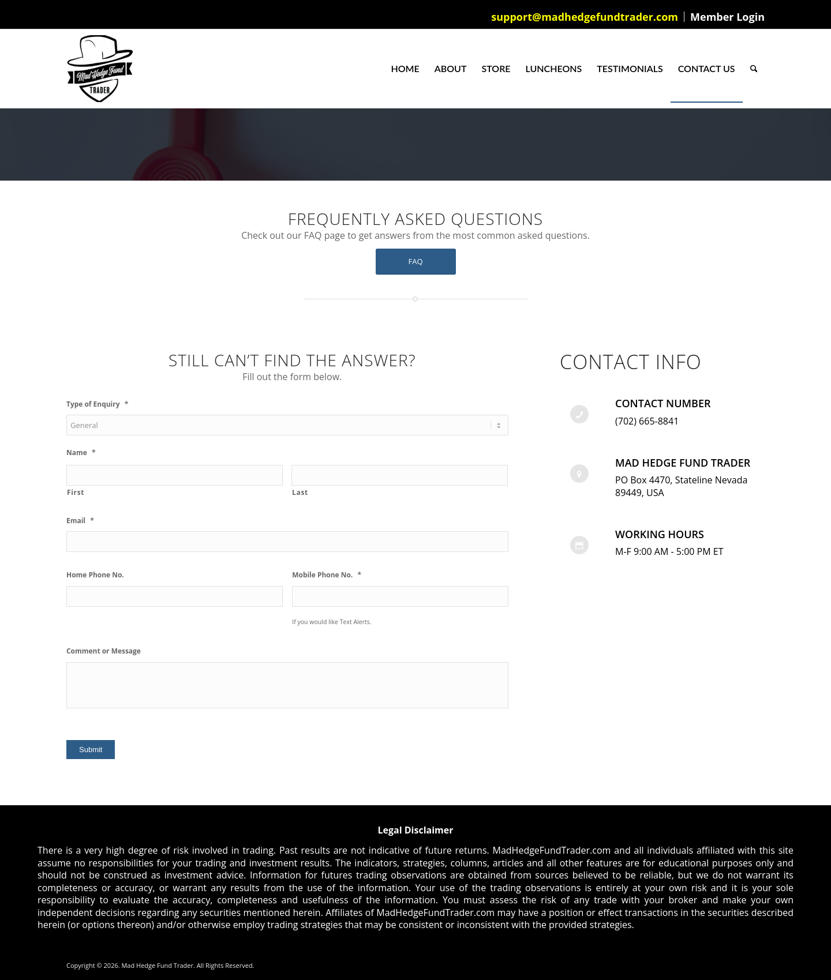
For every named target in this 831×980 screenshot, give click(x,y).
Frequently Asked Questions (415, 219)
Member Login (727, 17)
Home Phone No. (95, 575)
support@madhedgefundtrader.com (584, 17)
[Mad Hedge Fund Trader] (99, 68)
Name (81, 452)
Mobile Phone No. (326, 575)
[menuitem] (584, 17)
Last (300, 492)
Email (80, 520)
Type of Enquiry (97, 404)
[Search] (754, 68)
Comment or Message (103, 651)
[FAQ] (416, 262)
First (75, 492)
